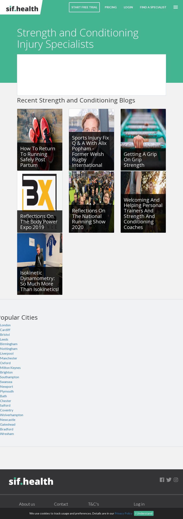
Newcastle (7, 419)
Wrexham (7, 434)
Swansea (6, 382)
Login (128, 7)
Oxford (5, 363)
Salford (5, 405)
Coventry (6, 410)
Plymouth (7, 391)
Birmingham (8, 344)
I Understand (143, 513)
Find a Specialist (153, 7)
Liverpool (6, 353)
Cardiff (5, 330)
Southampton (9, 377)
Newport (6, 386)
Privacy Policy (123, 513)
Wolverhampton (11, 415)
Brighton (6, 372)
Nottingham (8, 348)
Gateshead (7, 424)
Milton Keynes (10, 368)
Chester (5, 401)
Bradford (6, 429)
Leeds (4, 339)
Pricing (111, 7)
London (5, 325)
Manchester (8, 358)
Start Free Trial (84, 7)
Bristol (5, 334)
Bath (3, 396)
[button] (175, 7)
